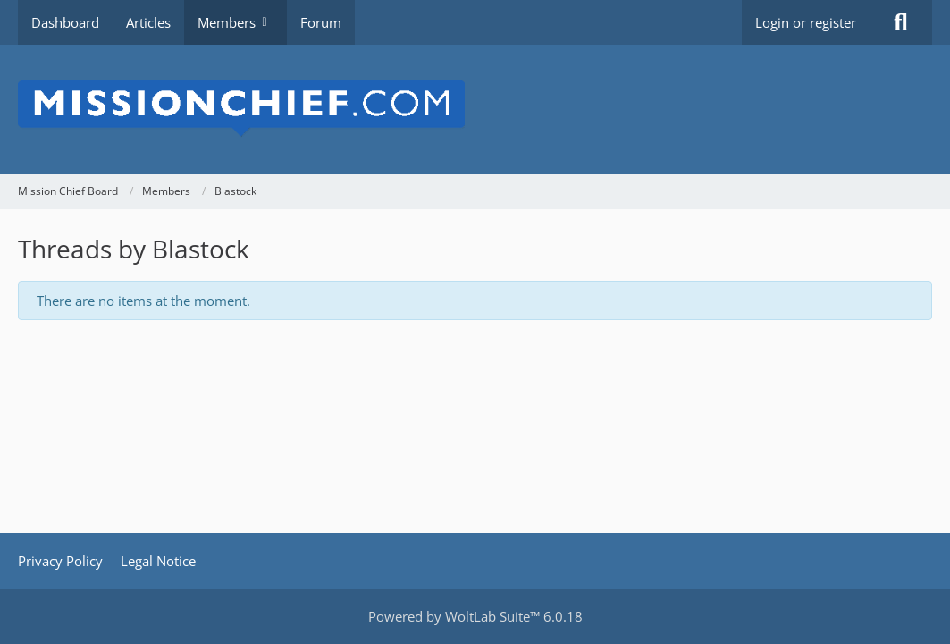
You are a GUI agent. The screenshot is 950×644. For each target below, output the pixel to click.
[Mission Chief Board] (475, 109)
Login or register (805, 22)
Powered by (475, 616)
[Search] (901, 22)
